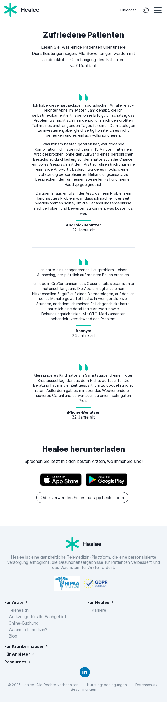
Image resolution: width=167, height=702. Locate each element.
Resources (15, 661)
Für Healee (98, 602)
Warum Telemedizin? (28, 629)
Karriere (99, 610)
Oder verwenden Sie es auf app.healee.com (82, 497)
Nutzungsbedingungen (108, 685)
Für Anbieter (17, 654)
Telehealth (19, 610)
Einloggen (128, 10)
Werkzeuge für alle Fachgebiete (39, 616)
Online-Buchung (23, 623)
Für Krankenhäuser (24, 646)
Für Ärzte (14, 602)
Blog (13, 636)
